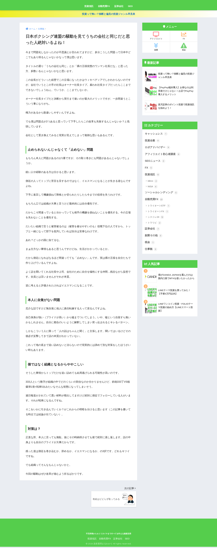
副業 (156, 48)
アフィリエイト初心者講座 (162, 155)
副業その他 (153, 236)
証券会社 (118, 6)
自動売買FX (104, 6)
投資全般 (152, 141)
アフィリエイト (156, 36)
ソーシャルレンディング (161, 193)
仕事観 (151, 249)
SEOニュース (155, 161)
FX (183, 36)
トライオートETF (159, 206)
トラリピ (154, 223)
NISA (152, 187)
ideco (153, 181)
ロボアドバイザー (157, 148)
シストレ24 (156, 217)
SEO (130, 6)
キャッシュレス (156, 134)
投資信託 (88, 6)
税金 (183, 48)
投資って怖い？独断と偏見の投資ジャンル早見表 (108, 14)
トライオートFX (158, 212)
